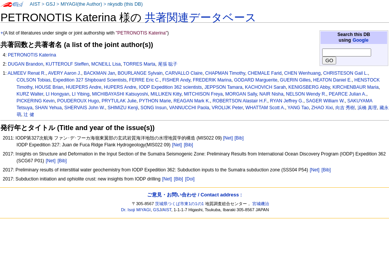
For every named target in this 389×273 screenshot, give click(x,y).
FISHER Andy (176, 80)
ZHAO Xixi (322, 107)
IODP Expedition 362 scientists (170, 87)
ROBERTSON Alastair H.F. (240, 101)
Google (360, 40)
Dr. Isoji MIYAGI (136, 209)
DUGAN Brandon (25, 64)
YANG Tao (298, 107)
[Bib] (239, 138)
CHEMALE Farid (264, 73)
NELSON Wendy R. (306, 94)
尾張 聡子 (167, 64)
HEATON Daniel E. (332, 80)
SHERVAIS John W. (84, 107)
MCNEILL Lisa (106, 64)
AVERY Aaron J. (64, 73)
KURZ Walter (30, 94)
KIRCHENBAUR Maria (355, 87)
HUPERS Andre (120, 87)
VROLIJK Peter (227, 107)
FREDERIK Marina (212, 80)
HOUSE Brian (49, 87)
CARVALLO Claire (183, 73)
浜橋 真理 (367, 107)
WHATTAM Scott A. (265, 107)
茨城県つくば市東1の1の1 (179, 203)
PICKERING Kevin (36, 101)
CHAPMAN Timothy (225, 73)
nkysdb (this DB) (125, 4)
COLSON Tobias (34, 80)
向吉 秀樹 (345, 107)
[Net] (228, 138)
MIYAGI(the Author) (81, 4)
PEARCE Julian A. (347, 94)
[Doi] (189, 179)
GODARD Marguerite (255, 80)
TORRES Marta (139, 64)
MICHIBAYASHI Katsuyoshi (120, 94)
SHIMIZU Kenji (123, 107)
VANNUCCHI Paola (189, 107)
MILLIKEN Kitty (165, 94)
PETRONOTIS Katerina (32, 55)
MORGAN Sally (241, 94)
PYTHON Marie (155, 101)
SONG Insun (154, 107)
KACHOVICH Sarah (265, 87)
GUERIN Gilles (295, 80)
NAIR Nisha (271, 94)
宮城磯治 (260, 203)
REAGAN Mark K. (192, 101)
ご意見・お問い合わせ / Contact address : (194, 195)
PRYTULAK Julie (118, 101)
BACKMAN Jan (99, 73)
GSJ (50, 4)
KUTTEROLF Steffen (67, 64)
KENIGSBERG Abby (309, 87)
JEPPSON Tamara (223, 87)
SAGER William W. (325, 101)
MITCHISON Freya (203, 94)
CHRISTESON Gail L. (345, 73)
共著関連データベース (200, 17)
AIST (35, 4)
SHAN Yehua (48, 107)
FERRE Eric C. (144, 80)
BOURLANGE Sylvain (140, 73)
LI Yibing (80, 94)
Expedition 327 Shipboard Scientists (90, 80)
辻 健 (29, 114)
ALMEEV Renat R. (27, 73)
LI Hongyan (57, 94)
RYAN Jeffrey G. (287, 101)
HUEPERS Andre (83, 87)
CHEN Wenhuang (302, 73)
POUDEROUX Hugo (78, 101)
